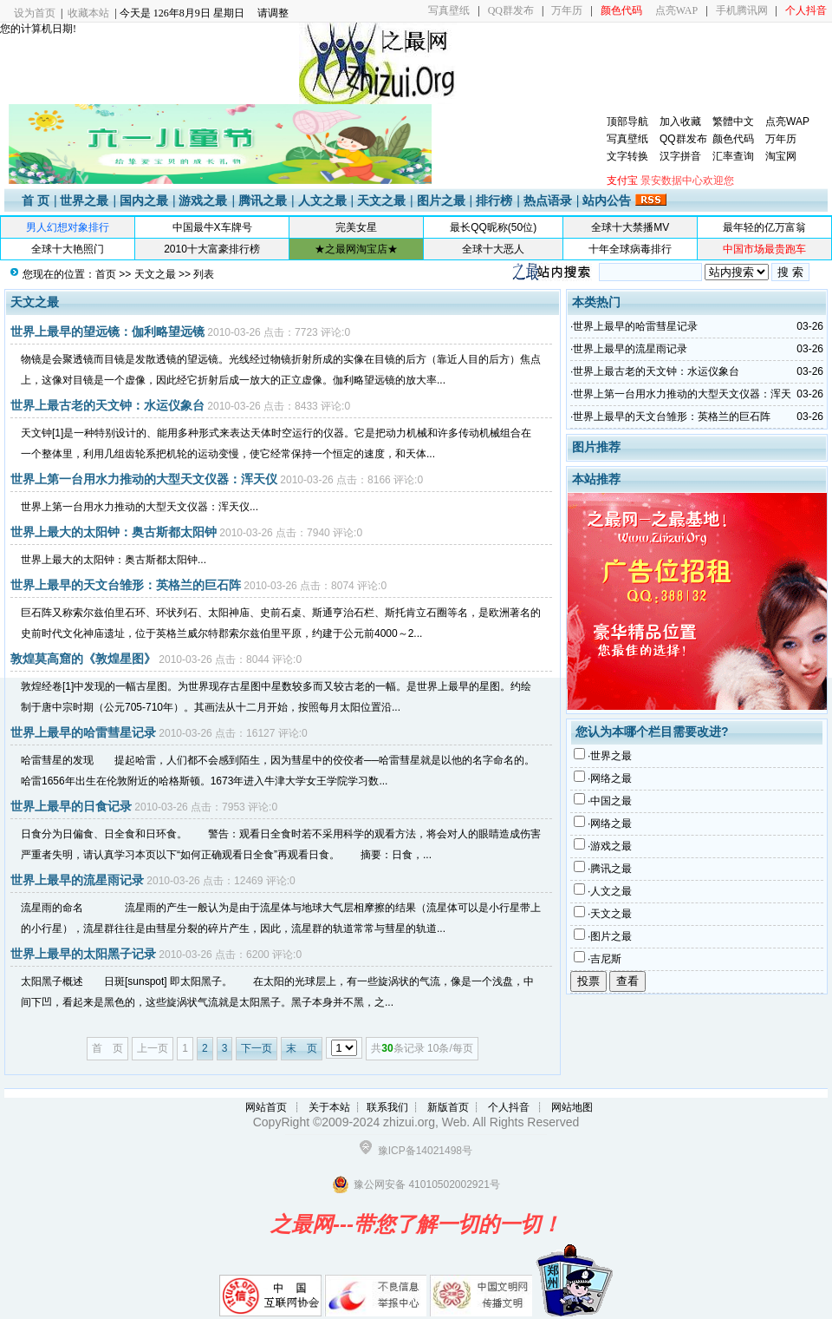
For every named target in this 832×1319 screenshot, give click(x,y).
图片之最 (441, 200)
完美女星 (356, 227)
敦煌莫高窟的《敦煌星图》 (83, 659)
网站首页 (266, 1107)
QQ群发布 (511, 10)
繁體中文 (733, 121)
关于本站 (329, 1107)
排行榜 (494, 200)
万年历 (566, 10)
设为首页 (34, 13)
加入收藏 (680, 121)
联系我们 (387, 1107)
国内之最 (144, 200)
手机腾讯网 (742, 10)
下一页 (256, 1048)
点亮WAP (676, 10)
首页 (105, 274)
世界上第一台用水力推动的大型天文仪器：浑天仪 (143, 479)
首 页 (35, 200)
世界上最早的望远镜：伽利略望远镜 (107, 331)
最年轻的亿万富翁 (764, 227)
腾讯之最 (262, 200)
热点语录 (547, 200)
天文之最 (381, 200)
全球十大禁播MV (630, 227)
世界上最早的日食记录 (71, 806)
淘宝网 (780, 156)
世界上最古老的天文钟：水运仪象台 (107, 405)
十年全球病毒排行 (630, 249)
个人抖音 (509, 1107)
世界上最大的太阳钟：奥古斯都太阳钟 (113, 532)
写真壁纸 (449, 10)
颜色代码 (733, 139)
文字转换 (627, 156)
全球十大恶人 (493, 249)
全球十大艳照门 (67, 249)
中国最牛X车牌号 (212, 227)
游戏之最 (203, 200)
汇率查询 (733, 156)
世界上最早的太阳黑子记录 (83, 954)
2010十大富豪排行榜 (212, 249)
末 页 (301, 1048)
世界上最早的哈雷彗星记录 (83, 732)
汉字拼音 (680, 156)
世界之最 (84, 200)
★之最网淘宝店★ (356, 249)
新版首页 (448, 1107)
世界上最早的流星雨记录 (77, 880)
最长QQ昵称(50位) (493, 227)
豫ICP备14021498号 (425, 1151)
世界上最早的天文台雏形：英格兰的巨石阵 (125, 585)
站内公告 (606, 200)
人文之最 (322, 200)
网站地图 (572, 1107)
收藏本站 (88, 13)
